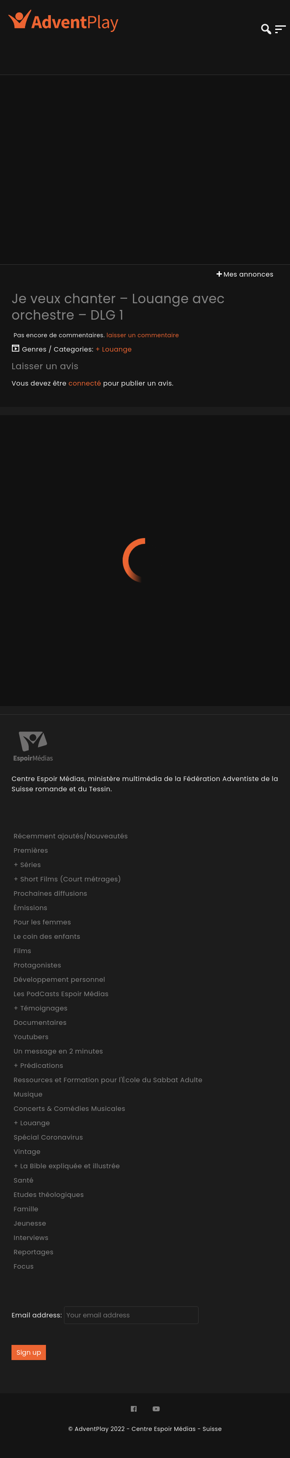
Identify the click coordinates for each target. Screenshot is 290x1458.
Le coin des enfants (47, 936)
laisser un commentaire (143, 335)
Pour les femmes (42, 922)
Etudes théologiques (49, 1194)
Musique (28, 1094)
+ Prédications (38, 1065)
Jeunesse (30, 1223)
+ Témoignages (41, 1008)
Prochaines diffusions (50, 893)
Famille (26, 1209)
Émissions (30, 908)
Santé (24, 1180)
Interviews (31, 1237)
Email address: (105, 1315)
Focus (24, 1266)
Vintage (27, 1151)
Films (22, 951)
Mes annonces (244, 274)
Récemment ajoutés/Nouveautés (71, 836)
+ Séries (27, 865)
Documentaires (40, 1022)
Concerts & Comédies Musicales (69, 1108)
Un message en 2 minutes (58, 1051)
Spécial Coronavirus (48, 1137)
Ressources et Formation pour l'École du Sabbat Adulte (108, 1080)
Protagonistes (37, 965)
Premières (31, 850)
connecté (85, 383)
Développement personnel (59, 979)
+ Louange (114, 349)
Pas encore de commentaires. (96, 335)
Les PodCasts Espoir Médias (61, 994)
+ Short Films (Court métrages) (67, 879)
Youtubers (31, 1037)
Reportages (33, 1252)
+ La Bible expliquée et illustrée (67, 1166)
